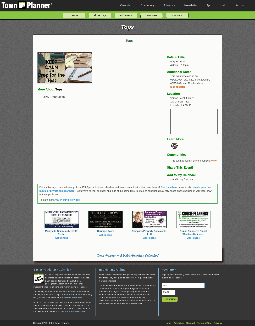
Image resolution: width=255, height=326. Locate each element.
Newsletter (192, 5)
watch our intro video (67, 199)
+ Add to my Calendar (182, 179)
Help (224, 5)
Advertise (171, 5)
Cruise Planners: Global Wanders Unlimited (193, 233)
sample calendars (73, 298)
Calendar (127, 5)
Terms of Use (204, 323)
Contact (190, 323)
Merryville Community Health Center (61, 233)
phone (64, 238)
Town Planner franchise (72, 311)
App (210, 5)
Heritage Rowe (105, 231)
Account (241, 5)
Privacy (218, 323)
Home (168, 323)
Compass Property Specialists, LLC (149, 233)
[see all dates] (178, 86)
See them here (169, 187)
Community (149, 5)
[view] (213, 160)
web (57, 238)
